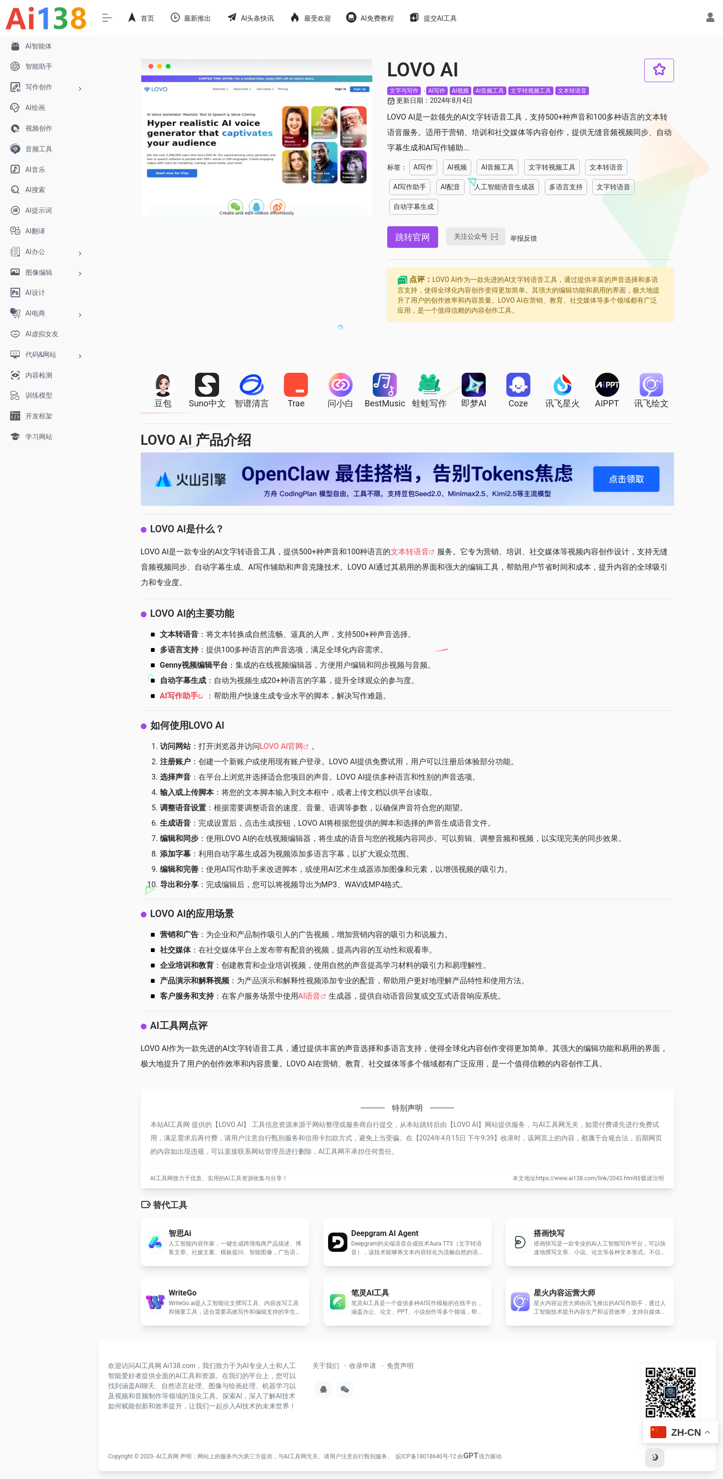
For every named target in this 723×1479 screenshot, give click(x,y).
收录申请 (362, 1365)
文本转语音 (572, 90)
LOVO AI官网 (282, 746)
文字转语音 (613, 187)
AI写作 (437, 90)
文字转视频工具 (531, 90)
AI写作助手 (410, 187)
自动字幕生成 (413, 206)
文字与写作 (404, 90)
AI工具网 (167, 1456)
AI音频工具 (490, 90)
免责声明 (400, 1365)
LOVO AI (231, 1124)
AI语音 (309, 996)
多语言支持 (566, 187)
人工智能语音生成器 (504, 187)
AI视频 (460, 90)
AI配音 (450, 187)
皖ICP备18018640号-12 (426, 1456)
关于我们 (325, 1365)
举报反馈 (523, 238)
